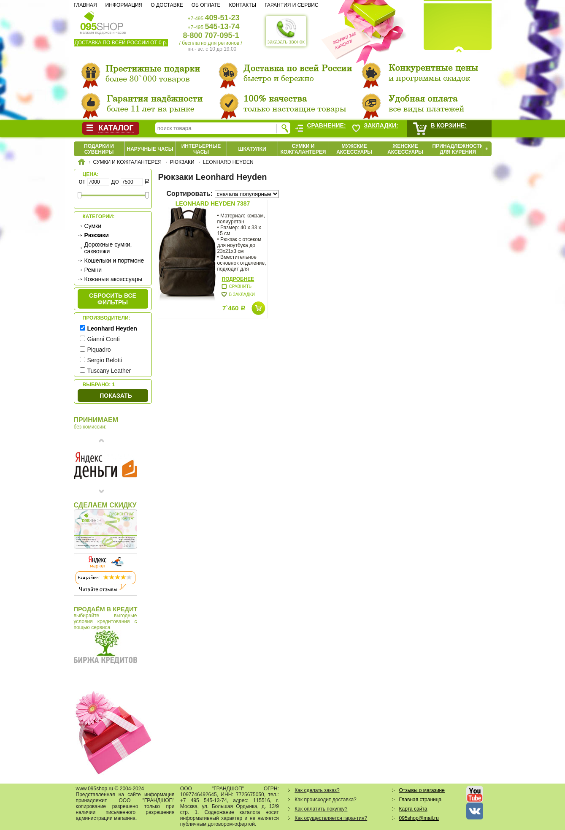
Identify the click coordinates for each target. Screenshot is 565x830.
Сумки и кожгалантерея (303, 149)
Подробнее (238, 279)
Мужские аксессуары (354, 149)
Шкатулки (252, 149)
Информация (124, 5)
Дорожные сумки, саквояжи (108, 248)
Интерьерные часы (201, 149)
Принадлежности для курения (458, 149)
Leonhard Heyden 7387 (213, 203)
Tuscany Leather (109, 370)
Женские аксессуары (405, 149)
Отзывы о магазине (422, 790)
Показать (116, 395)
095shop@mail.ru (419, 818)
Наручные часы (150, 149)
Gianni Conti (103, 339)
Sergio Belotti (104, 360)
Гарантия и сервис (291, 5)
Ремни (93, 269)
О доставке (167, 5)
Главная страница (420, 800)
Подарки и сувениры (99, 149)
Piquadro (99, 349)
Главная (85, 5)
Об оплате (206, 5)
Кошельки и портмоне (114, 260)
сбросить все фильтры (112, 299)
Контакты (242, 5)
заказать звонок (286, 31)
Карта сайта (413, 809)
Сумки (93, 225)
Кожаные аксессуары (113, 279)
